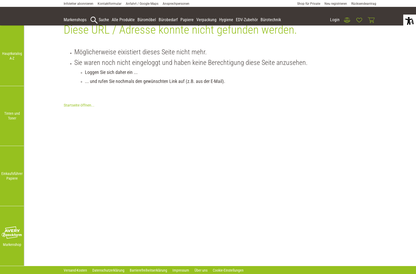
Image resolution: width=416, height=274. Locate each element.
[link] (347, 20)
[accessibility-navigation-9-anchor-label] (75, 20)
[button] (12, 233)
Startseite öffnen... (79, 113)
